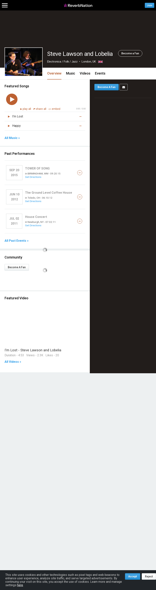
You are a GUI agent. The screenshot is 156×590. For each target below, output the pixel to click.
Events (100, 73)
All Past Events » (17, 240)
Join (149, 5)
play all (27, 109)
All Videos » (13, 362)
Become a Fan (130, 53)
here (20, 585)
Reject (149, 576)
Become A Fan (17, 267)
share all (40, 109)
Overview (54, 73)
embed (54, 109)
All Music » (12, 138)
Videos (85, 73)
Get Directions (33, 176)
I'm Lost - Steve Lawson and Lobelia (33, 350)
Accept (132, 576)
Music (70, 73)
